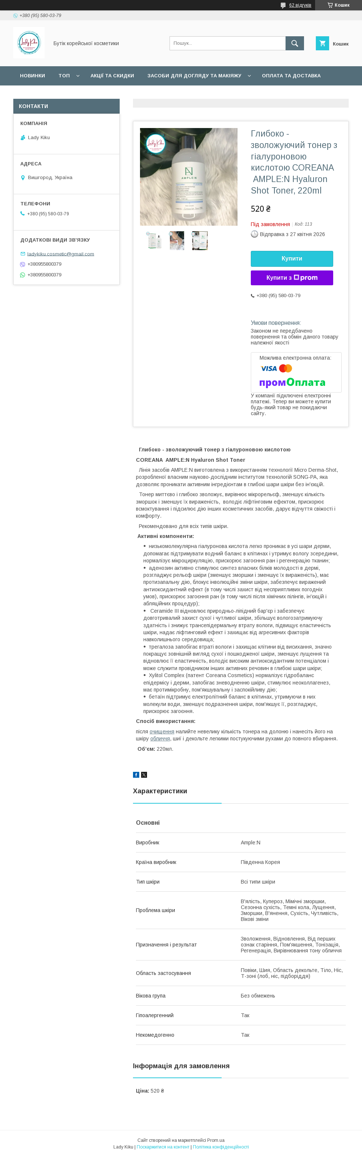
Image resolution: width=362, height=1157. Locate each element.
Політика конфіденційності (221, 1147)
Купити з (291, 278)
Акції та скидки (112, 75)
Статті (63, 95)
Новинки (32, 75)
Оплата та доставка (291, 75)
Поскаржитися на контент (163, 1147)
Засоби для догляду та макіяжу (194, 75)
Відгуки (30, 95)
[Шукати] (295, 43)
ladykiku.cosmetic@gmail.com (60, 253)
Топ (64, 75)
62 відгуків (300, 5)
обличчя (160, 738)
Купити (292, 258)
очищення (162, 731)
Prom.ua (216, 1140)
